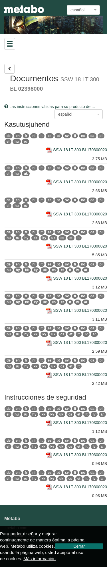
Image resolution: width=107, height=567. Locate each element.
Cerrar (79, 546)
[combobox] (83, 10)
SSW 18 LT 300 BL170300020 (76, 150)
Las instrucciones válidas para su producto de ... (49, 106)
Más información (39, 558)
